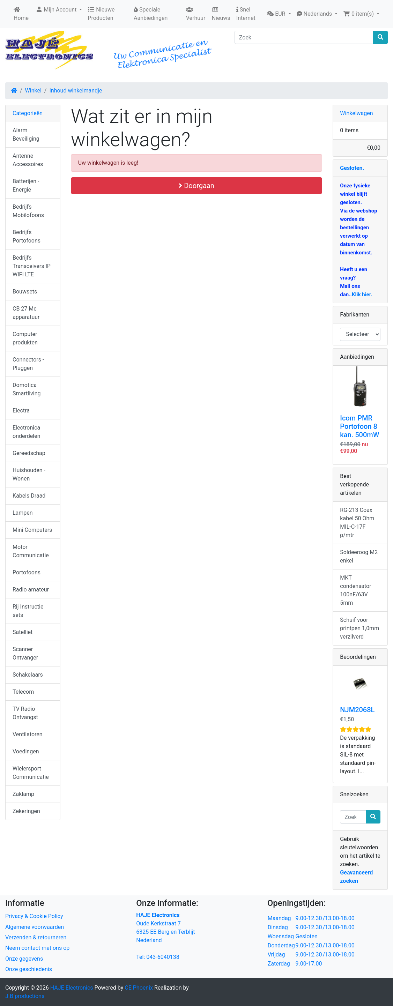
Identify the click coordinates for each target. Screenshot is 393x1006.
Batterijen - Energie (26, 185)
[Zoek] (304, 37)
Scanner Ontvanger (25, 653)
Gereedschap (29, 453)
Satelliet (22, 632)
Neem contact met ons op (37, 948)
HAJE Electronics (71, 987)
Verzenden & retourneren (35, 937)
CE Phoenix (139, 987)
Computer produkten (25, 338)
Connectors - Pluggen (28, 363)
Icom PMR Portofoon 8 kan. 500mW (359, 426)
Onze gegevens (24, 958)
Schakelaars (28, 674)
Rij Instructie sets (28, 610)
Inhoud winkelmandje (75, 90)
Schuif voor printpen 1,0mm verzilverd (359, 628)
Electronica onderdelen (26, 431)
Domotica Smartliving (27, 389)
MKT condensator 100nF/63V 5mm (355, 590)
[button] (279, 14)
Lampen (23, 512)
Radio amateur (31, 589)
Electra (21, 410)
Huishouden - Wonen (29, 474)
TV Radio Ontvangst (25, 713)
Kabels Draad (29, 495)
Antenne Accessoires (28, 159)
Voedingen (26, 751)
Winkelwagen (356, 113)
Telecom (23, 691)
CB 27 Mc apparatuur (26, 312)
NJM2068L (357, 710)
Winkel (33, 90)
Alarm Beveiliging (26, 134)
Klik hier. (362, 294)
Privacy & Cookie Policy (34, 916)
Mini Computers (32, 530)
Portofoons (26, 572)
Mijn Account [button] (57, 9)
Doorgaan (196, 185)
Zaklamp (23, 794)
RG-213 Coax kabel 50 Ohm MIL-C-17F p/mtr (357, 522)
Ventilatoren (28, 734)
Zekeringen (26, 811)
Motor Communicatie (31, 551)
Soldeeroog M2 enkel (359, 556)
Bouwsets (25, 291)
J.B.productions (24, 996)
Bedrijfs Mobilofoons (28, 210)
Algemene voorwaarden (34, 927)
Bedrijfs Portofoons (26, 236)
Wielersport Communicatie (31, 772)
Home (21, 14)
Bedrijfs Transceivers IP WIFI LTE (32, 266)
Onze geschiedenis (28, 969)
